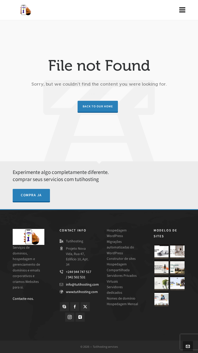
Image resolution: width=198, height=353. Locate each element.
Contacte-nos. (23, 298)
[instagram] (69, 317)
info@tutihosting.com (82, 284)
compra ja (31, 195)
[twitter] (85, 306)
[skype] (64, 306)
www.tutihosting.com (82, 291)
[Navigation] (182, 10)
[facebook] (74, 306)
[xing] (80, 317)
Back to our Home (98, 106)
